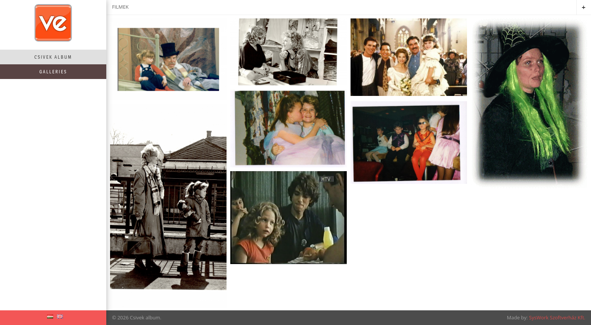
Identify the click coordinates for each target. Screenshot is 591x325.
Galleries (53, 71)
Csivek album (53, 57)
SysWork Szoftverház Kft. (557, 317)
